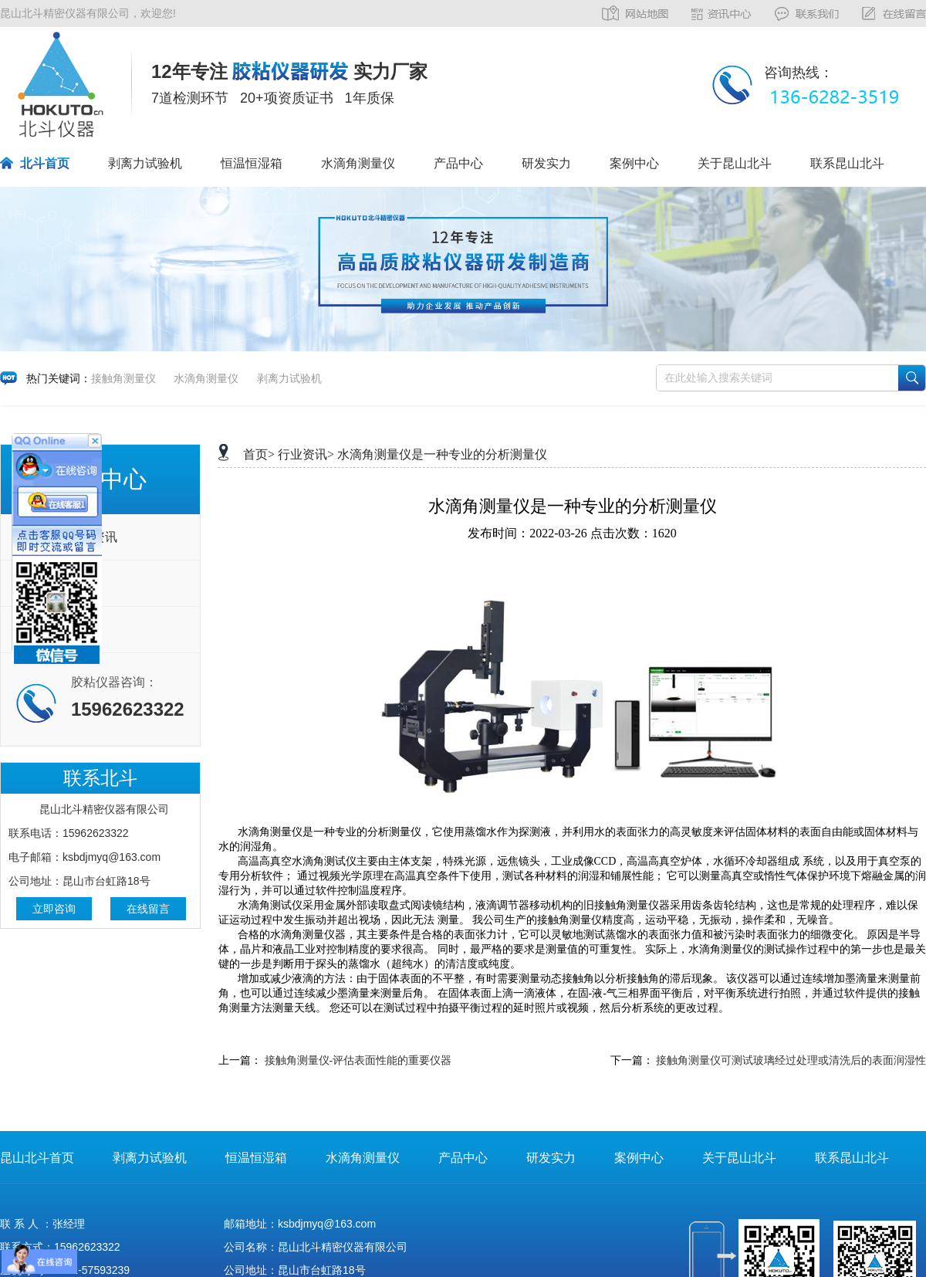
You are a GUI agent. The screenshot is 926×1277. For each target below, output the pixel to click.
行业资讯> (306, 454)
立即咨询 (54, 909)
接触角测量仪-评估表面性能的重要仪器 (358, 1060)
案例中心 (634, 163)
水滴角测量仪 (358, 163)
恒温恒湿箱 (251, 163)
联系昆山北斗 (847, 163)
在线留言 (148, 909)
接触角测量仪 (123, 378)
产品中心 (458, 163)
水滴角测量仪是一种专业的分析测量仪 (442, 454)
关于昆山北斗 (735, 163)
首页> (259, 454)
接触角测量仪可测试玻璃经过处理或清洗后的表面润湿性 (791, 1060)
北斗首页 (44, 163)
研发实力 (546, 163)
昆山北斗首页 (37, 1157)
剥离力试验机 (145, 163)
